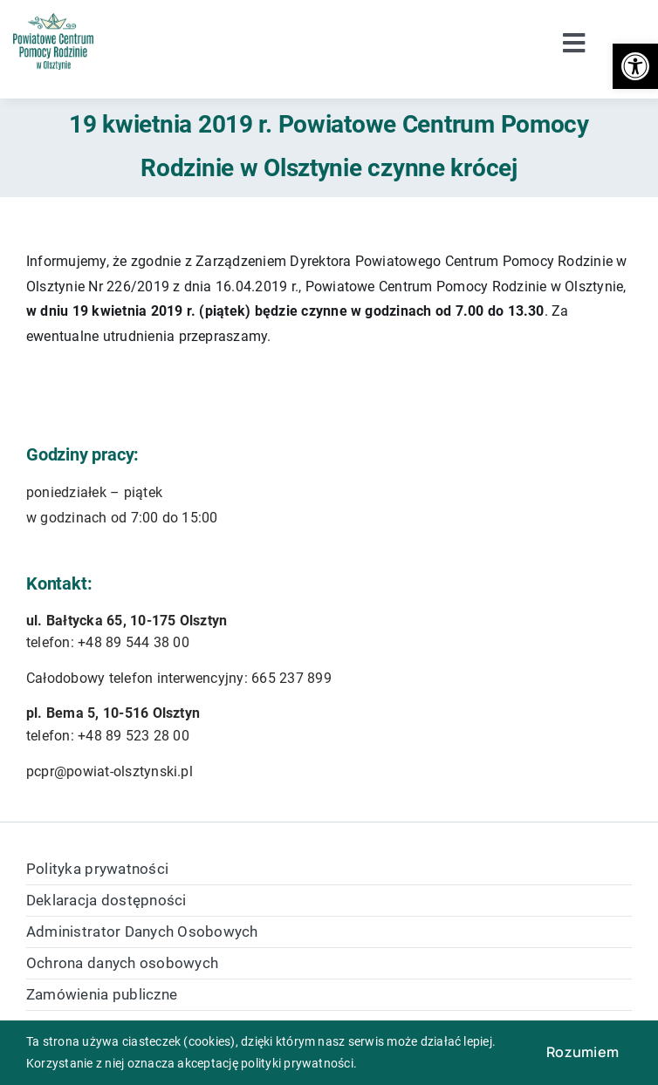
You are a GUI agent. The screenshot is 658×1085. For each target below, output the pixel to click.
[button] (635, 66)
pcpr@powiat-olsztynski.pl (109, 771)
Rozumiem (582, 1051)
